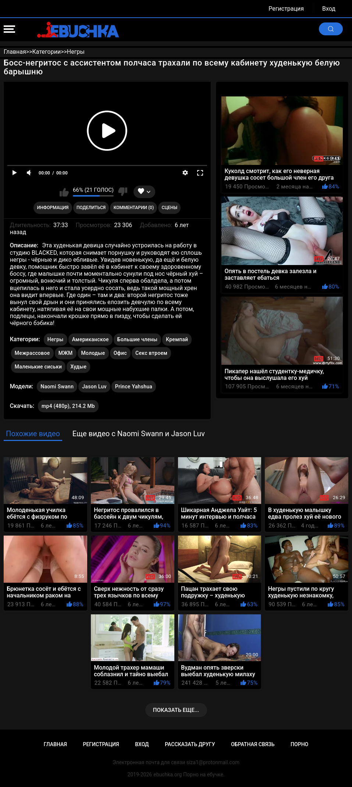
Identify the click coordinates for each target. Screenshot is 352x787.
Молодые (93, 353)
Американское (90, 339)
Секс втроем (151, 353)
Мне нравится (64, 192)
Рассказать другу (190, 744)
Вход (328, 8)
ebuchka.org (167, 774)
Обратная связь (252, 744)
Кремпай (177, 339)
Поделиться (91, 207)
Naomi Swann (57, 385)
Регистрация (286, 8)
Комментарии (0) (134, 207)
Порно (299, 744)
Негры (55, 339)
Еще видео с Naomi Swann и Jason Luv (138, 433)
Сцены (170, 207)
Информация (53, 207)
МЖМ (65, 353)
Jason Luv (94, 385)
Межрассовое (32, 353)
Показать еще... (176, 710)
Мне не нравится (122, 192)
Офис (120, 353)
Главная (55, 744)
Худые (78, 367)
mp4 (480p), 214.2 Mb (68, 406)
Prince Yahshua (133, 385)
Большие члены (137, 339)
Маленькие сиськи (38, 367)
